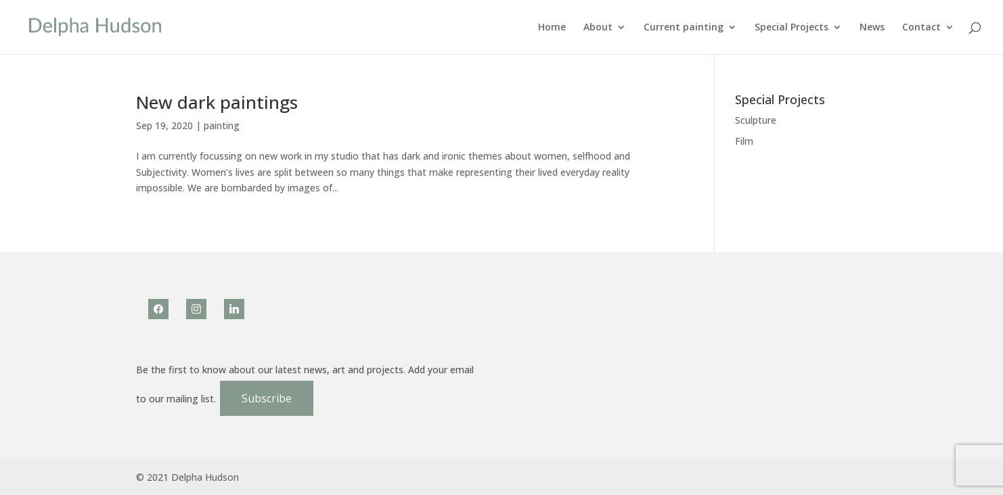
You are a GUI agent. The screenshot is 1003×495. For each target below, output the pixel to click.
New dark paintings (217, 102)
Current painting (683, 27)
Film (744, 141)
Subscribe (267, 398)
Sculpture (755, 120)
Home (552, 27)
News (872, 27)
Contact (921, 27)
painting (222, 125)
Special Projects (791, 27)
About (597, 27)
